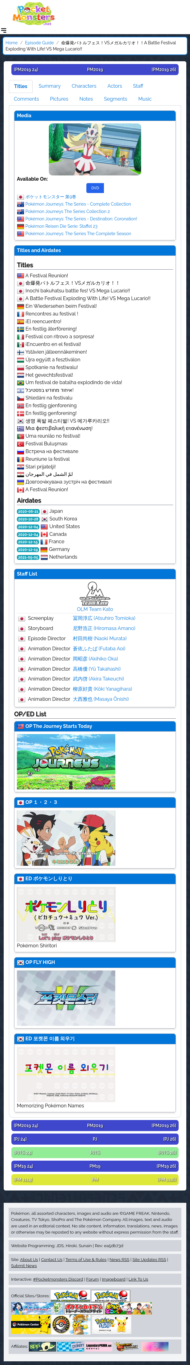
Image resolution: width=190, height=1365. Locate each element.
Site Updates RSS (149, 1259)
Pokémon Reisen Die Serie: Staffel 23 (61, 225)
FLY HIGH (44, 962)
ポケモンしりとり (53, 878)
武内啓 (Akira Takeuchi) (98, 679)
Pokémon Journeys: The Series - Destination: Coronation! (81, 218)
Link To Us (138, 1279)
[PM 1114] (23, 1179)
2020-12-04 (28, 527)
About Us (29, 1259)
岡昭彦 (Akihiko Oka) (95, 659)
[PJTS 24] (23, 1152)
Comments (26, 99)
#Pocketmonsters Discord (58, 1279)
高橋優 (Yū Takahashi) (97, 669)
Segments (115, 99)
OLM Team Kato (95, 609)
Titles (20, 86)
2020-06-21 (28, 511)
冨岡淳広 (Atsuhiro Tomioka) (104, 618)
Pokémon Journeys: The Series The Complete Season (78, 233)
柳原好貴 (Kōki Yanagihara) (102, 689)
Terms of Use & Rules (85, 1259)
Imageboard (113, 1279)
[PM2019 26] (164, 69)
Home (12, 42)
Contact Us (51, 1259)
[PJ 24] (20, 1139)
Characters (84, 86)
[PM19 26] (166, 1166)
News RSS (119, 1259)
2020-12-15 (28, 542)
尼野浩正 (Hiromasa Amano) (104, 628)
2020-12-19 (28, 550)
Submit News (24, 1265)
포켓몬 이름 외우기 (54, 1039)
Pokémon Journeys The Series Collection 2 (68, 211)
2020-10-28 (28, 519)
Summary (50, 86)
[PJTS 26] (167, 1152)
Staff (138, 86)
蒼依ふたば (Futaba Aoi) (99, 649)
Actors (114, 86)
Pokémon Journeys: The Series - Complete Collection (78, 203)
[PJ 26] (169, 1139)
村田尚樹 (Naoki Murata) (100, 638)
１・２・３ (45, 802)
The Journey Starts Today (62, 726)
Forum (92, 1279)
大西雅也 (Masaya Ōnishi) (101, 699)
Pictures (59, 99)
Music (145, 99)
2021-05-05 (28, 557)
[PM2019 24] (26, 69)
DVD (95, 188)
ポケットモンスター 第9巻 (51, 196)
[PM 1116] (166, 1179)
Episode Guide (39, 42)
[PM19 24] (23, 1166)
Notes (86, 99)
